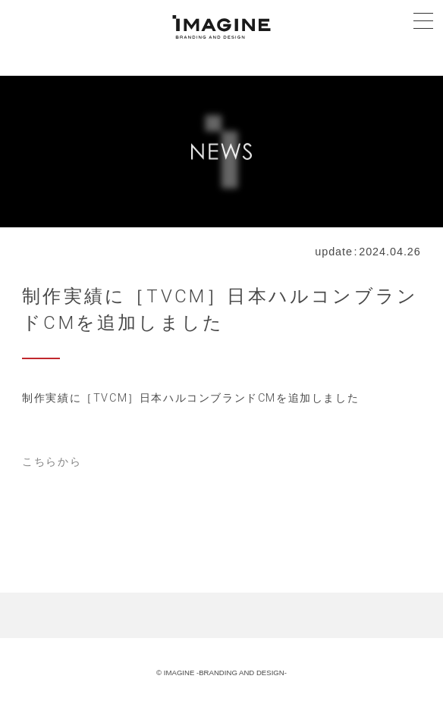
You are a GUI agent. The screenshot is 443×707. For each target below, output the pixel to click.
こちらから (51, 461)
